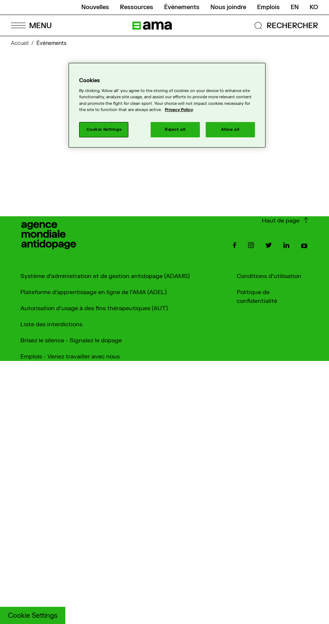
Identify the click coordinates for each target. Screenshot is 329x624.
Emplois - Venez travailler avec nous (70, 356)
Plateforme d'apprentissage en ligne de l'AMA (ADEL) (93, 292)
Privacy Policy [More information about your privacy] (179, 110)
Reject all (175, 129)
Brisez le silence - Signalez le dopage (71, 340)
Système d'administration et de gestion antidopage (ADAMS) (105, 276)
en (295, 7)
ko (314, 7)
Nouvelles (95, 7)
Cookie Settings (32, 616)
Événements (182, 7)
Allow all (230, 129)
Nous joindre (228, 7)
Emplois (268, 7)
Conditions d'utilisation (269, 276)
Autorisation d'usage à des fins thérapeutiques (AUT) (94, 308)
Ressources (136, 7)
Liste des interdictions (51, 324)
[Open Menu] (31, 25)
